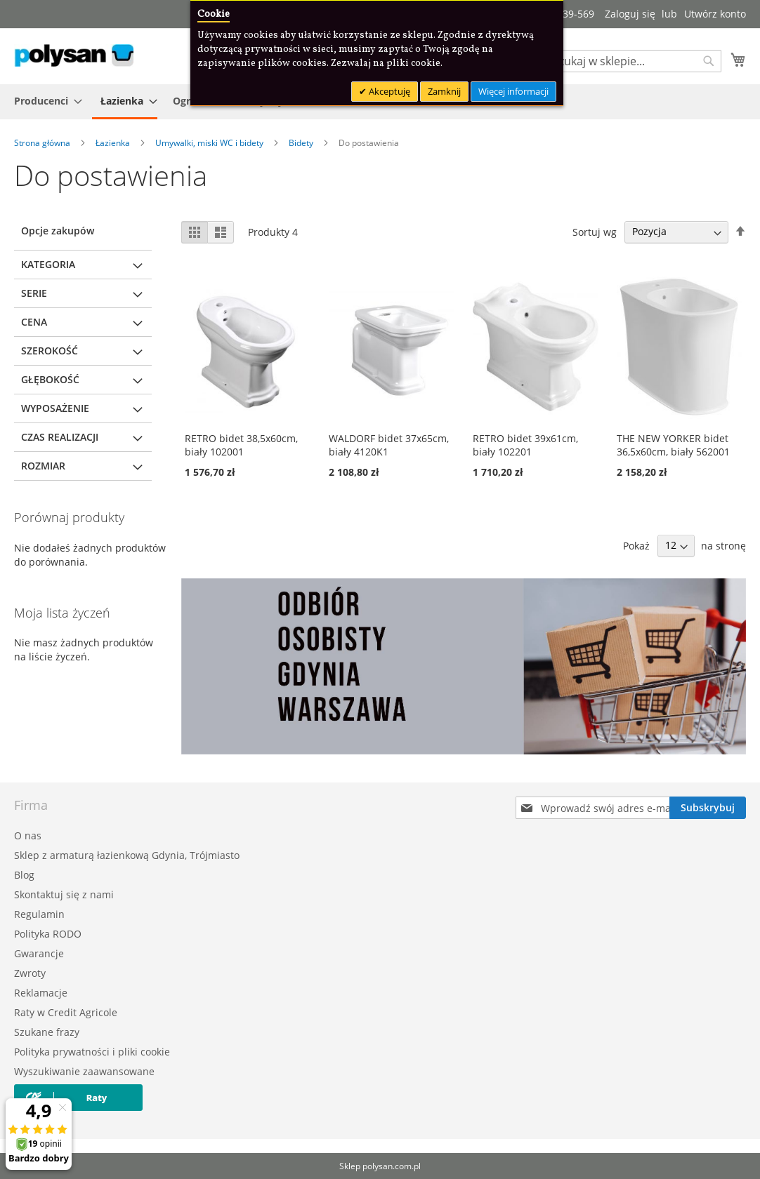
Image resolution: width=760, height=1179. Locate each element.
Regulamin (39, 914)
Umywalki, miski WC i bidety (210, 143)
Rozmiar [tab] (43, 465)
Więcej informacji (513, 91)
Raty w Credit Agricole (65, 1012)
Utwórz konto (715, 13)
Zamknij (444, 91)
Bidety (302, 143)
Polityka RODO (47, 933)
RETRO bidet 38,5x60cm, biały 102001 (241, 445)
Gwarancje (39, 953)
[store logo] (73, 55)
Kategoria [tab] (48, 264)
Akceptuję (388, 91)
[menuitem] (44, 100)
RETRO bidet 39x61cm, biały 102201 (525, 445)
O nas (27, 835)
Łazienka (114, 143)
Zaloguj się (630, 13)
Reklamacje (40, 992)
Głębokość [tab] (50, 379)
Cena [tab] (34, 321)
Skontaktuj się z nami (64, 894)
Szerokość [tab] (49, 350)
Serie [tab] (34, 293)
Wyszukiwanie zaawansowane (84, 1071)
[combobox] (633, 61)
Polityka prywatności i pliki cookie (92, 1051)
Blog (24, 874)
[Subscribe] (707, 808)
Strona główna (43, 143)
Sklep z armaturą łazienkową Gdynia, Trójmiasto (127, 855)
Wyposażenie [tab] (55, 408)
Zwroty (30, 973)
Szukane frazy (46, 1032)
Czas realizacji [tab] (59, 437)
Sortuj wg (594, 231)
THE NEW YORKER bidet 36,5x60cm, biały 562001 (673, 445)
